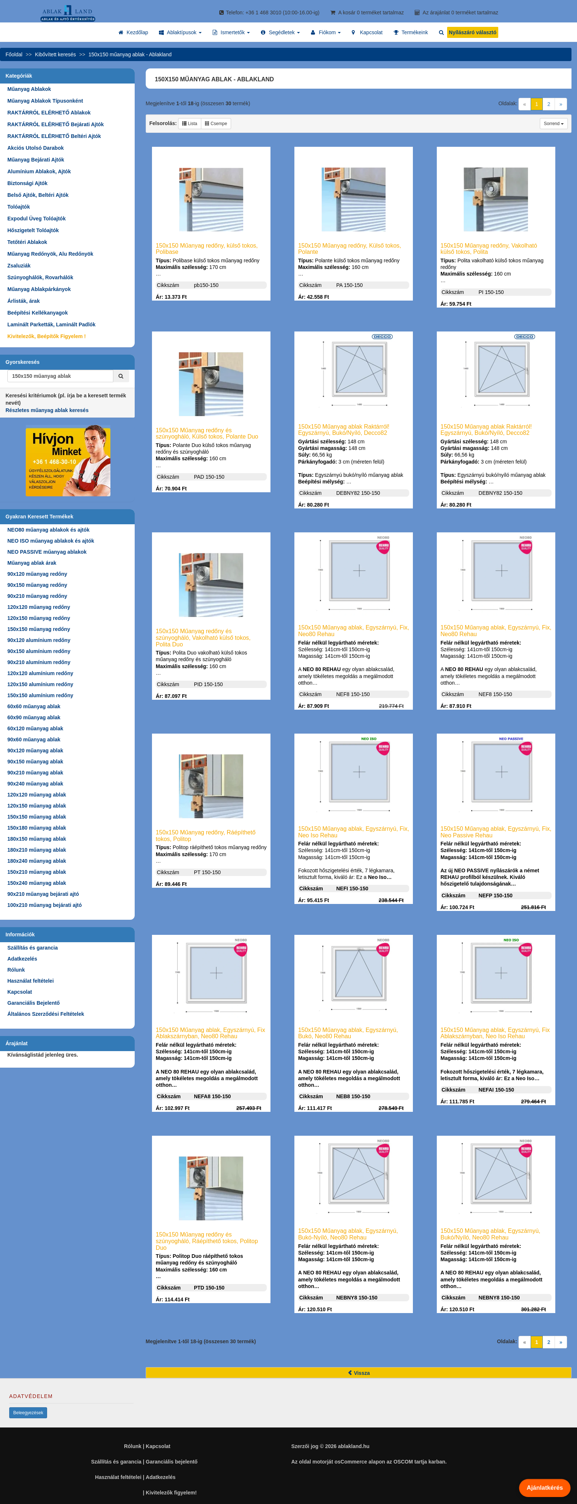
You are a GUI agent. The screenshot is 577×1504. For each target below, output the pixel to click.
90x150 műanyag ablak (35, 762)
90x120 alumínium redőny (38, 640)
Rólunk (16, 970)
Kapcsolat (19, 992)
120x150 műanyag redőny (38, 618)
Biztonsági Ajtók (27, 183)
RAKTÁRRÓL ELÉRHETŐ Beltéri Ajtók (54, 136)
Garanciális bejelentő (172, 1462)
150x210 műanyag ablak (36, 872)
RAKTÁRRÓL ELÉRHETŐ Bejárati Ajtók (55, 124)
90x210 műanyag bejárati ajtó (43, 894)
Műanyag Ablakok (29, 89)
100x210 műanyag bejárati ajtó (44, 905)
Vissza (358, 1373)
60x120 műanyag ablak (35, 728)
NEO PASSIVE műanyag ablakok (46, 552)
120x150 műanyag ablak (36, 806)
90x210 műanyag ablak (35, 773)
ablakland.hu (354, 1446)
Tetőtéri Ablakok (27, 242)
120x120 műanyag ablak (36, 795)
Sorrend (554, 123)
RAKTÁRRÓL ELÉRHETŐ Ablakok (49, 113)
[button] (180, 32)
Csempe (216, 123)
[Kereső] (121, 376)
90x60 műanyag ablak (33, 739)
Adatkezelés (22, 959)
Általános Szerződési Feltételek (45, 1014)
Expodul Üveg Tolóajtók (36, 218)
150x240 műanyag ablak (36, 883)
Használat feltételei (30, 981)
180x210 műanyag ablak (36, 850)
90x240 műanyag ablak (35, 784)
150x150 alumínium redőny (40, 695)
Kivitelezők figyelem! (171, 1493)
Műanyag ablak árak (31, 563)
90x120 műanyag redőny (37, 574)
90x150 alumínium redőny (38, 651)
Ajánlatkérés (545, 1488)
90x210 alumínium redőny (38, 662)
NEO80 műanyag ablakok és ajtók (48, 530)
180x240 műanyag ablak (36, 861)
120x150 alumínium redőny (40, 684)
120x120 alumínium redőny (40, 673)
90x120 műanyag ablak (35, 750)
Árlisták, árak (23, 301)
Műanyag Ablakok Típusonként (45, 101)
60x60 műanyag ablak (33, 706)
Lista (189, 123)
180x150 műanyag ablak (36, 839)
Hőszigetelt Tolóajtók (33, 230)
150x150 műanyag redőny (38, 629)
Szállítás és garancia (32, 948)
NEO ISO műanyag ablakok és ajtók (50, 541)
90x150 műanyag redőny (37, 585)
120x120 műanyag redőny (38, 607)
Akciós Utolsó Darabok (35, 148)
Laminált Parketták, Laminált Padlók (51, 324)
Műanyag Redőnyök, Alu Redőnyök (50, 254)
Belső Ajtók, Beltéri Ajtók (37, 195)
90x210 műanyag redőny (37, 596)
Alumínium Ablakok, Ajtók (39, 171)
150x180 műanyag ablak (36, 828)
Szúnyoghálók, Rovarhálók (40, 277)
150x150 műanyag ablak (36, 817)
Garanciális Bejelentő (33, 1003)
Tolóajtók (18, 207)
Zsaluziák (19, 266)
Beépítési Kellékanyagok (37, 313)
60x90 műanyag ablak (33, 717)
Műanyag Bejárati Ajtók (35, 160)
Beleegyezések (28, 1412)
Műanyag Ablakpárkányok (39, 289)
